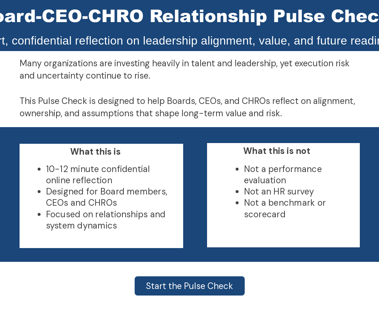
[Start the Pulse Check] (190, 286)
